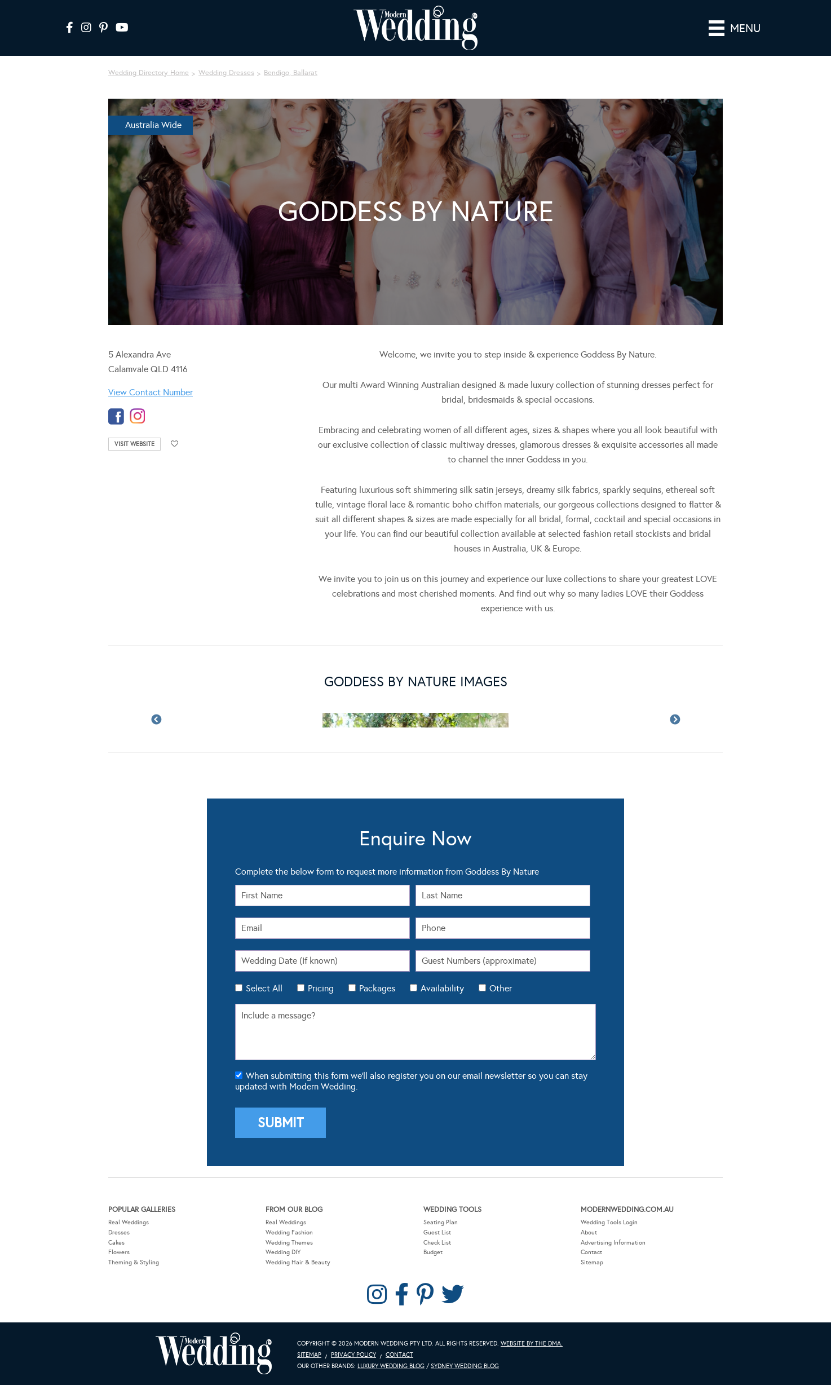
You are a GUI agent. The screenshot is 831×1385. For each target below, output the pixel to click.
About (589, 1232)
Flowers (119, 1252)
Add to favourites (174, 444)
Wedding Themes (289, 1242)
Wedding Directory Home (148, 72)
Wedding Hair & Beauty (298, 1262)
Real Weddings (128, 1222)
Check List (437, 1242)
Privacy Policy (353, 1354)
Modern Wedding (214, 1354)
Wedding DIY (283, 1252)
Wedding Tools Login (609, 1222)
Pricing (321, 988)
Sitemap (592, 1262)
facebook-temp (116, 416)
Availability (442, 988)
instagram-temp (137, 416)
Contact (591, 1252)
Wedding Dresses (226, 72)
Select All (264, 988)
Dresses (119, 1232)
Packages (377, 988)
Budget (433, 1252)
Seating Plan (440, 1222)
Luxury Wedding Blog (391, 1366)
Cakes (116, 1242)
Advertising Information (613, 1242)
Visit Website (134, 444)
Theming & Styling (133, 1262)
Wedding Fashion (289, 1232)
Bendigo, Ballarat (290, 72)
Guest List (437, 1232)
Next (674, 720)
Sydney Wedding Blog (465, 1366)
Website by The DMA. (532, 1343)
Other (500, 988)
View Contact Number (150, 392)
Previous (156, 720)
